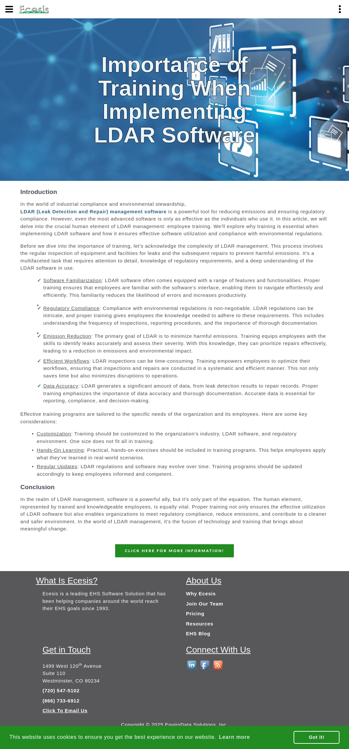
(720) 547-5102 (60, 690)
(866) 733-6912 (60, 700)
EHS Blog (198, 633)
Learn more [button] (234, 737)
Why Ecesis (201, 593)
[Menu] (9, 9)
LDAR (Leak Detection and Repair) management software (93, 211)
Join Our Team (204, 603)
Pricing (195, 613)
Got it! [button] (316, 737)
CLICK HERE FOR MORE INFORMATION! (174, 550)
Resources (199, 623)
